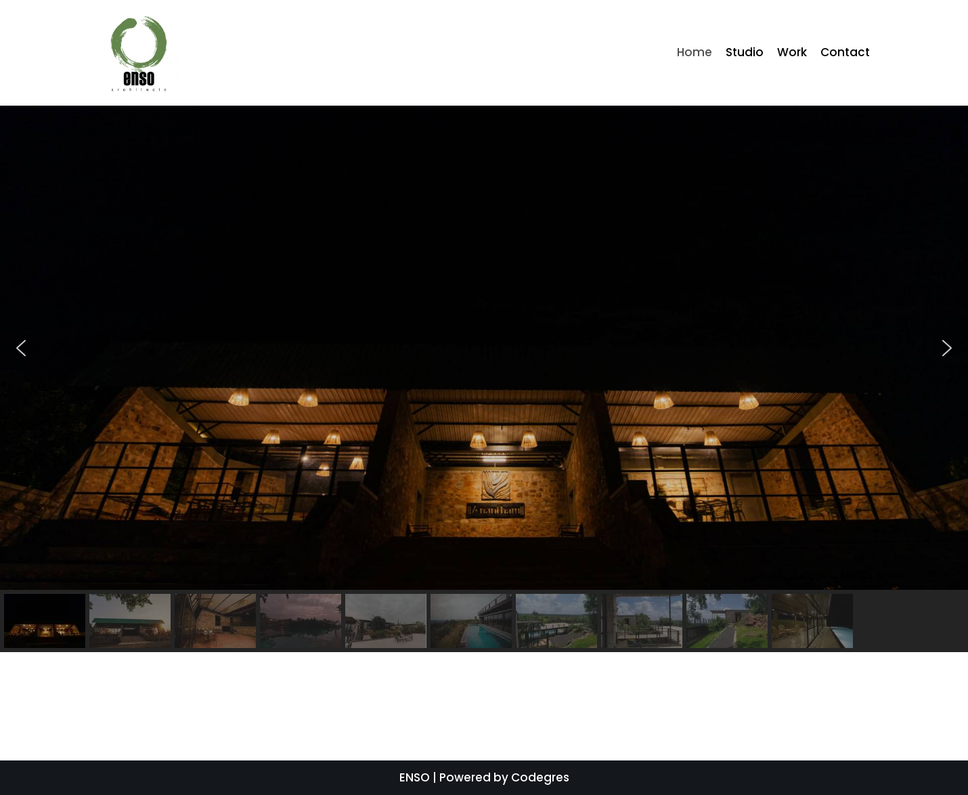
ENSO (414, 777)
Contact (845, 52)
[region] (484, 379)
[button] (21, 348)
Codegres (540, 777)
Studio (745, 52)
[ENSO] (138, 52)
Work (792, 52)
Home (694, 52)
